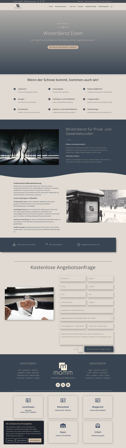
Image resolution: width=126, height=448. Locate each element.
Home (51, 6)
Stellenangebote (103, 6)
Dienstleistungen (60, 6)
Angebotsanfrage (90, 6)
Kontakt (80, 6)
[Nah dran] (42, 421)
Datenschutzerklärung (91, 1)
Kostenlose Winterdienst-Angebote (63, 47)
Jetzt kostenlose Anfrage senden (99, 349)
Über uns (73, 6)
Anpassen (11, 440)
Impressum (80, 1)
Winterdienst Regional (105, 1)
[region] (24, 432)
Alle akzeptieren (35, 440)
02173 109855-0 (19, 1)
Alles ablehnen (21, 440)
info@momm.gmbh (97, 435)
